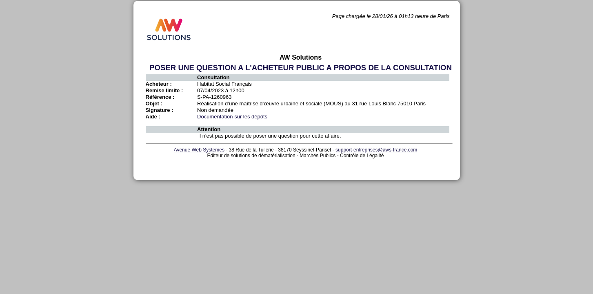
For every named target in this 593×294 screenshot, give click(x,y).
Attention (208, 129)
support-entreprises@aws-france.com (376, 150)
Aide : (153, 117)
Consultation (213, 77)
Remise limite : (164, 90)
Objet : (154, 103)
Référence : (160, 97)
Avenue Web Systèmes (199, 150)
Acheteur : (159, 84)
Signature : (159, 110)
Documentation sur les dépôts (232, 117)
